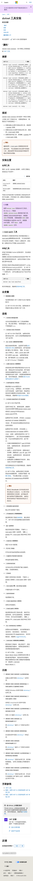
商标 (12, 875)
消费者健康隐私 (18, 873)
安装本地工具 (20, 286)
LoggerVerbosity (21, 637)
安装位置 (6, 32)
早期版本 (14, 870)
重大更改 (8, 476)
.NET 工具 (7, 51)
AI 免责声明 (7, 870)
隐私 (9, 873)
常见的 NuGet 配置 (22, 395)
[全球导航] (2, 2)
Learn (3, 14)
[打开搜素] (26, 2)
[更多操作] (29, 14)
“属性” (5, 25)
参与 (5, 873)
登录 (30, 2)
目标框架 (19, 517)
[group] (16, 85)
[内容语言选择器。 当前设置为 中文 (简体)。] (8, 862)
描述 (5, 30)
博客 (20, 870)
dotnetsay (20, 678)
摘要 (5, 28)
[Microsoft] (16, 2)
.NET (8, 14)
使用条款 (6, 875)
